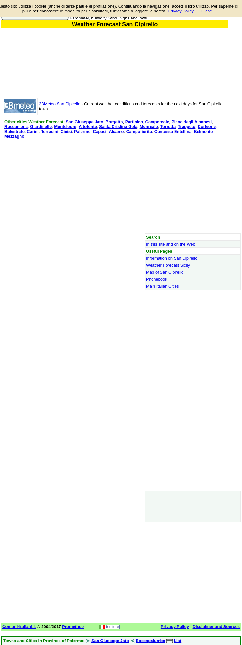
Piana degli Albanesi (191, 121)
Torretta (168, 126)
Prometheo (73, 626)
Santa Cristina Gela (118, 126)
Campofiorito (139, 131)
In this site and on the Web (170, 244)
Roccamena (16, 126)
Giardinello (41, 126)
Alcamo (116, 131)
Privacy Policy (181, 11)
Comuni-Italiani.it (19, 626)
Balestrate (14, 131)
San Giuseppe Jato (84, 121)
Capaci (100, 131)
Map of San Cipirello (164, 272)
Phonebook (156, 279)
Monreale (149, 126)
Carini (33, 131)
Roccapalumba (150, 640)
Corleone (207, 126)
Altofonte (88, 126)
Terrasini (49, 131)
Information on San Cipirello (171, 258)
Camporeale (157, 121)
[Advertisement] (114, 186)
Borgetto (114, 121)
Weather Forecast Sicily (168, 265)
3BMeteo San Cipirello (59, 104)
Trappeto (186, 126)
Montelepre (65, 126)
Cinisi (66, 131)
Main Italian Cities (162, 286)
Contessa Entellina (172, 131)
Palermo (82, 131)
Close (206, 11)
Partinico (134, 121)
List (177, 640)
